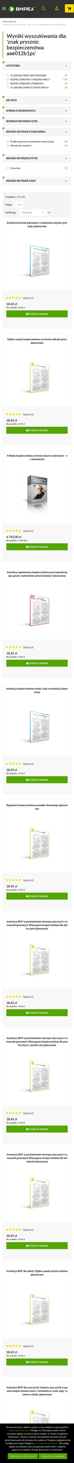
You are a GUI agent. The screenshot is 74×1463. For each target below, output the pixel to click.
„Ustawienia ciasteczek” (46, 1443)
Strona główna (10, 21)
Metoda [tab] (11, 100)
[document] (37, 1443)
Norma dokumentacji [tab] (20, 110)
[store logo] (22, 9)
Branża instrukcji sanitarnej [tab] (26, 131)
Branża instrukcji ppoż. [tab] (22, 158)
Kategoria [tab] (13, 65)
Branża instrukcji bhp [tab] (21, 180)
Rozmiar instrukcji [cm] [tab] (21, 121)
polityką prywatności (19, 1430)
